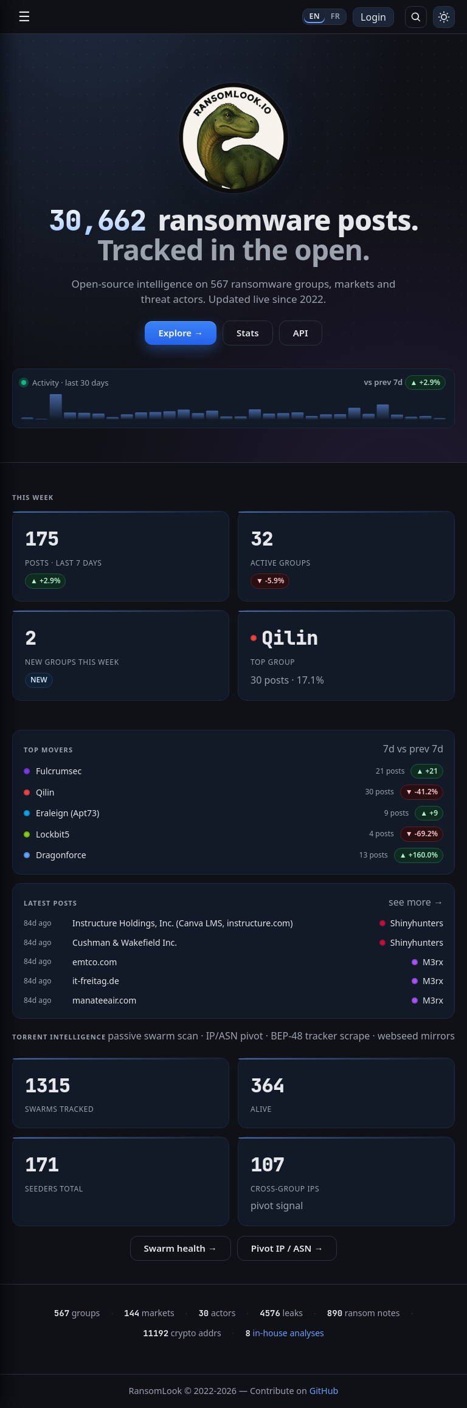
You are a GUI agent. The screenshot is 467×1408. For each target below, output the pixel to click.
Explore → (180, 333)
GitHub (324, 1390)
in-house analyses (285, 1333)
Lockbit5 (52, 834)
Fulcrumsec (58, 771)
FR (335, 16)
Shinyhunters (411, 923)
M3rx (427, 962)
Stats (248, 333)
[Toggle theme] (444, 17)
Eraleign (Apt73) (67, 813)
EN (314, 16)
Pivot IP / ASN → (287, 1248)
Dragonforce (61, 855)
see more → (416, 902)
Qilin (45, 792)
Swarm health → (180, 1248)
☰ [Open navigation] (24, 16)
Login (373, 17)
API (300, 333)
